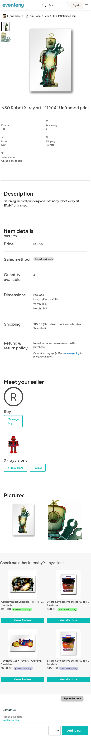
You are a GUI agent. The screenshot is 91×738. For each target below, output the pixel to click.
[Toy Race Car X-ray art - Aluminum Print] (22, 643)
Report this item (72, 698)
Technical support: (22, 718)
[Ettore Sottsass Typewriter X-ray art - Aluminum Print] (68, 643)
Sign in (76, 5)
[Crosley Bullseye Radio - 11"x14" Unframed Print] (22, 584)
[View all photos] (51, 61)
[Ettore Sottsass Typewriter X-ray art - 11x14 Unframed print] (68, 584)
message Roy (72, 353)
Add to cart (74, 730)
